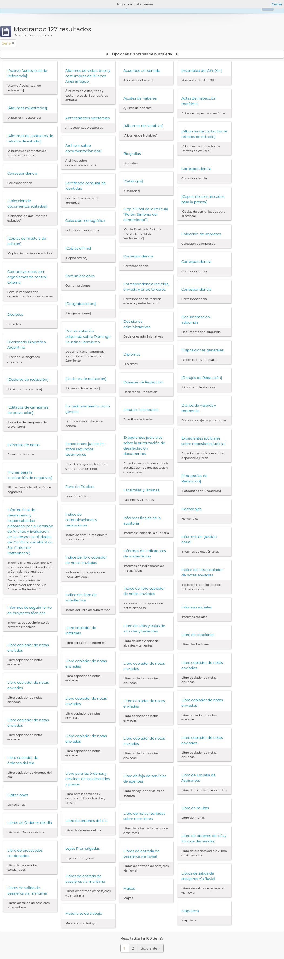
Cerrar (277, 4)
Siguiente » (150, 948)
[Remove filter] (13, 43)
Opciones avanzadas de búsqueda (142, 54)
